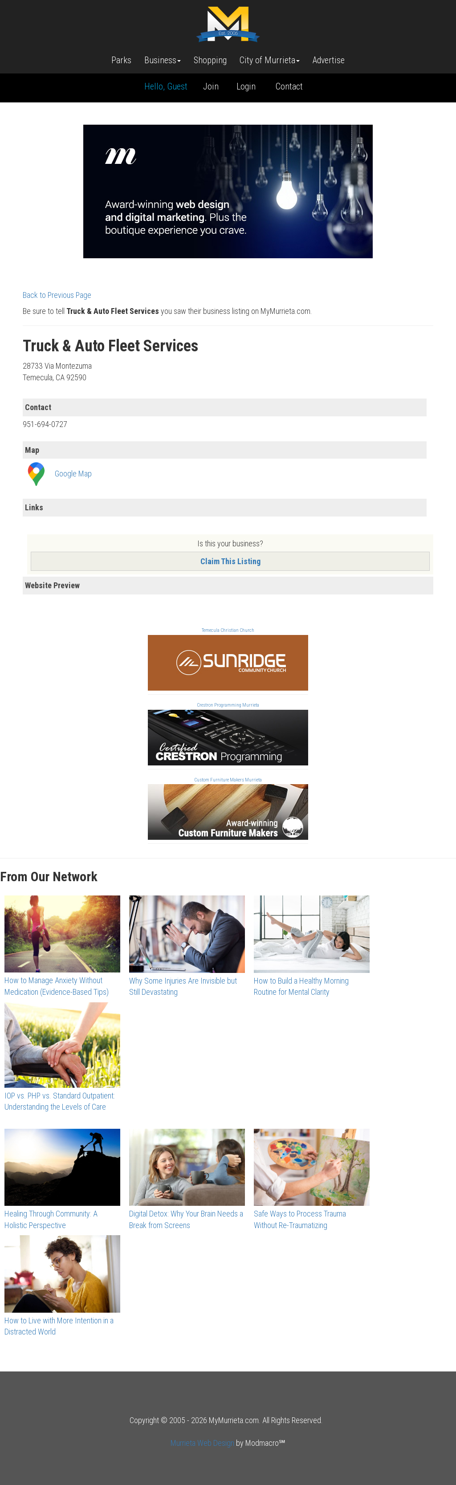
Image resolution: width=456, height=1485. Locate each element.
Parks (121, 60)
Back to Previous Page (57, 295)
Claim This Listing (230, 561)
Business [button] (162, 60)
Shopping (210, 60)
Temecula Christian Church (228, 630)
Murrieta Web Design (202, 1443)
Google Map (73, 473)
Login (246, 86)
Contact (289, 86)
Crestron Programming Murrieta (228, 705)
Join (211, 86)
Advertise (329, 60)
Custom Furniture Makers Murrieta (228, 780)
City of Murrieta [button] (270, 60)
